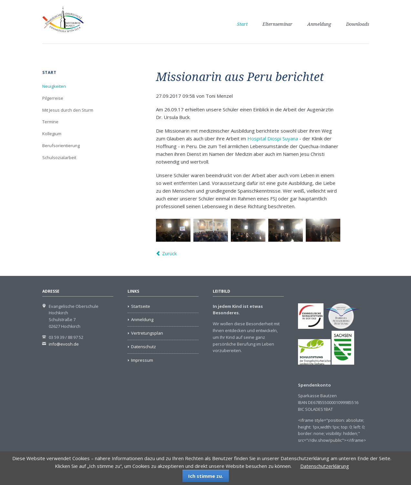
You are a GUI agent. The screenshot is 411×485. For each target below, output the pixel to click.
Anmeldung (319, 24)
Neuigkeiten (54, 86)
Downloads (357, 24)
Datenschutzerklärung (324, 466)
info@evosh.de (64, 344)
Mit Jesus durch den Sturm (67, 110)
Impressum (142, 360)
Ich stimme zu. (205, 476)
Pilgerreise (52, 98)
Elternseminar (277, 24)
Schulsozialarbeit (59, 157)
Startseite (140, 306)
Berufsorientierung (61, 145)
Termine (50, 122)
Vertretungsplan (147, 333)
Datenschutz (143, 346)
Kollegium (51, 133)
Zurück (169, 253)
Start (242, 24)
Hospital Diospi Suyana (272, 138)
